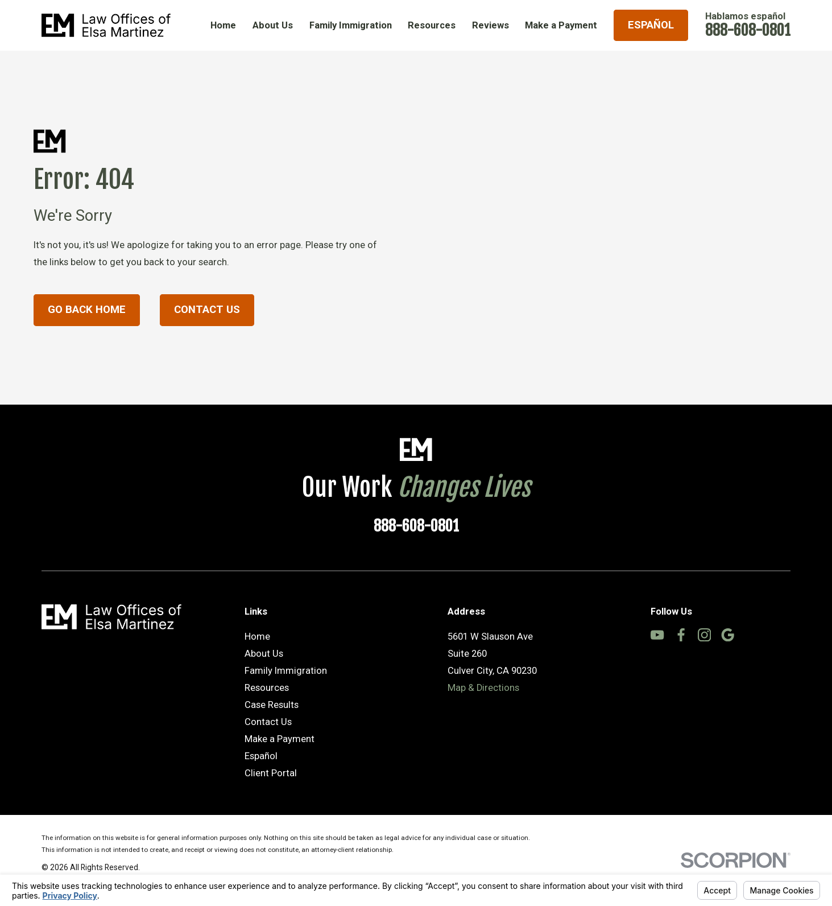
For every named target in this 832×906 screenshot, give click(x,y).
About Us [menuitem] (273, 25)
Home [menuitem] (223, 25)
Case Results (272, 704)
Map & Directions (483, 687)
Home (257, 636)
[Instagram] (704, 634)
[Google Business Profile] (727, 634)
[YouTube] (657, 634)
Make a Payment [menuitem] (561, 25)
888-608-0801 (747, 30)
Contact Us (207, 309)
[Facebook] (681, 634)
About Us (264, 653)
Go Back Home (87, 309)
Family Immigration (286, 670)
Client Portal (271, 773)
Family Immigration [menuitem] (350, 25)
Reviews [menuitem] (490, 25)
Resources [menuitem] (432, 25)
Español (651, 25)
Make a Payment (279, 739)
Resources (267, 687)
